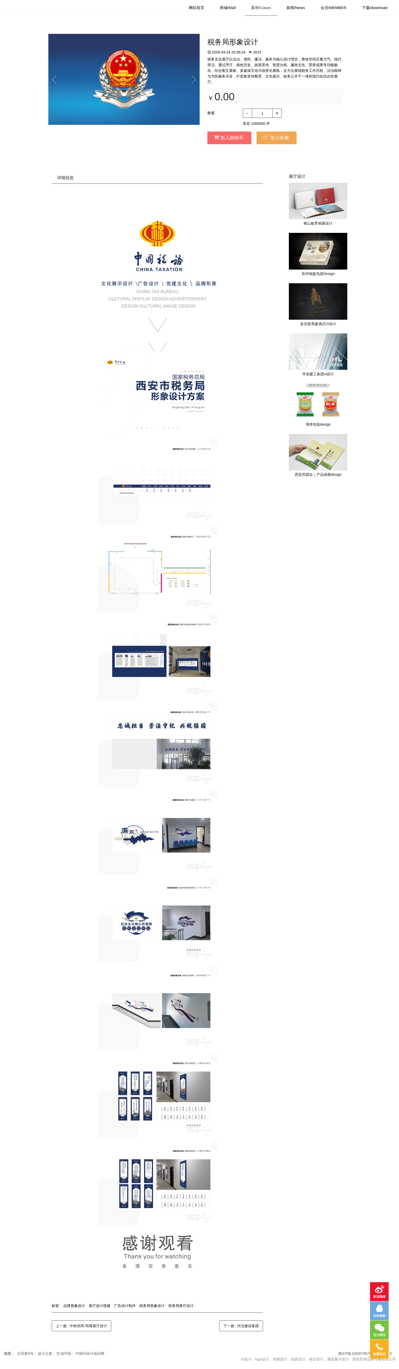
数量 (211, 113)
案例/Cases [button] (261, 7)
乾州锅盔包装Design (318, 274)
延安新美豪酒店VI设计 (318, 324)
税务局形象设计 (152, 1306)
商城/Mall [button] (228, 7)
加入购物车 (229, 137)
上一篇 (81, 1326)
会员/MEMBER (334, 7)
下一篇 (241, 1326)
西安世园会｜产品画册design (318, 474)
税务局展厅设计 (181, 1306)
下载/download (374, 7)
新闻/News (296, 7)
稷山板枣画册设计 (318, 223)
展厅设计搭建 (99, 1306)
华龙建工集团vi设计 (318, 374)
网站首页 (196, 7)
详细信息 (65, 177)
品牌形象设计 (74, 1306)
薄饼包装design (318, 424)
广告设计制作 (125, 1306)
